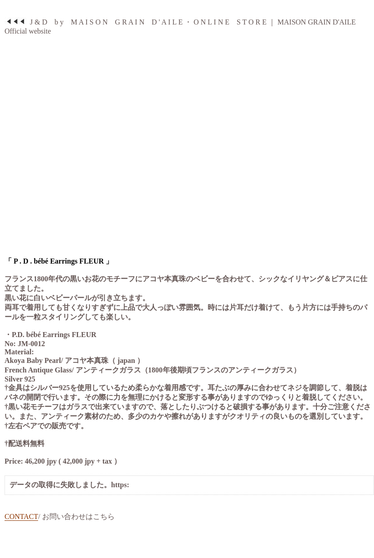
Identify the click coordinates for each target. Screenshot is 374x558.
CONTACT (21, 516)
